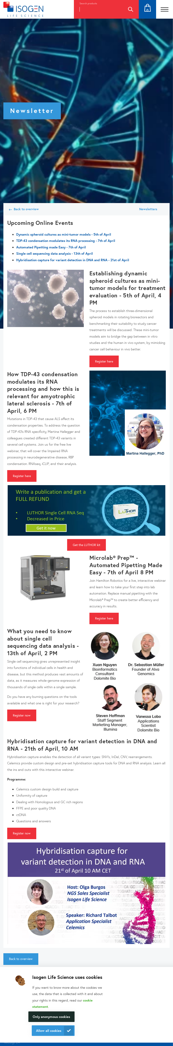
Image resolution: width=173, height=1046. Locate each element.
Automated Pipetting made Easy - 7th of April (51, 247)
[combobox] (98, 9)
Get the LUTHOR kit (86, 545)
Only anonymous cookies (51, 1016)
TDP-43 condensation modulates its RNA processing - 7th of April (65, 240)
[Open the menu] (164, 9)
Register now (22, 715)
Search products (88, 3)
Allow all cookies (48, 1030)
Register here (104, 361)
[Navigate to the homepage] (23, 9)
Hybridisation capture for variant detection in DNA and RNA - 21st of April (72, 260)
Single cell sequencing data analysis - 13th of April (54, 253)
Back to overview (26, 209)
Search (130, 9)
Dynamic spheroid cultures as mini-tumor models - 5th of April (63, 234)
